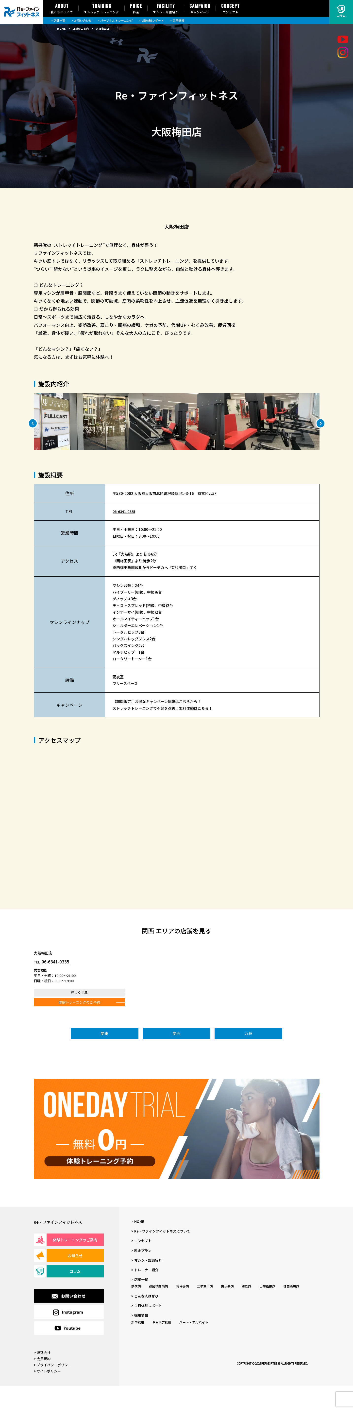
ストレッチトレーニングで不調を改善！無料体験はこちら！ (162, 732)
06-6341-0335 (125, 535)
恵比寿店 (227, 1310)
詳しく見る (79, 1016)
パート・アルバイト (193, 1346)
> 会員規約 (42, 1382)
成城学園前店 (158, 1310)
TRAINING (101, 8)
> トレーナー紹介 (144, 1293)
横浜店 (246, 1310)
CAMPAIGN (199, 8)
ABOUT (62, 8)
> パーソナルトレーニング (115, 20)
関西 (176, 1057)
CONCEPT (230, 8)
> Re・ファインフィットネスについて (160, 1255)
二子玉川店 (205, 1310)
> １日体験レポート (146, 1329)
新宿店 (136, 1310)
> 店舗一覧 (58, 20)
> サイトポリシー (47, 1394)
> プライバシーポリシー (52, 1388)
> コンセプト (141, 1264)
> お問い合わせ (81, 20)
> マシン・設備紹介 (146, 1284)
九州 (248, 1057)
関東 (104, 1057)
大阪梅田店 (267, 1310)
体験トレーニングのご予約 (79, 1026)
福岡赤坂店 (291, 1310)
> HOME (137, 1245)
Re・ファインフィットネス (58, 1246)
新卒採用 (137, 1346)
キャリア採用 (161, 1346)
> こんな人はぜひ (144, 1319)
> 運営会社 (42, 1376)
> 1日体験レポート (151, 20)
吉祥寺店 (182, 1310)
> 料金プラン (141, 1274)
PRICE (136, 8)
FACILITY (166, 8)
